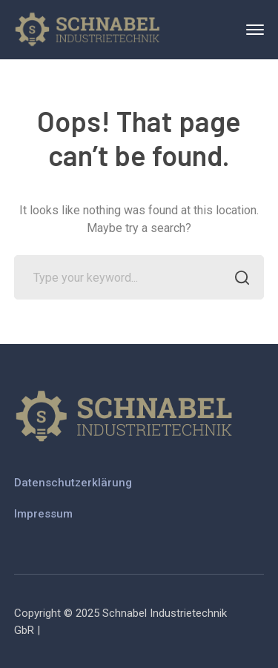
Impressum (43, 513)
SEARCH (238, 279)
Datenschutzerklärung (73, 482)
